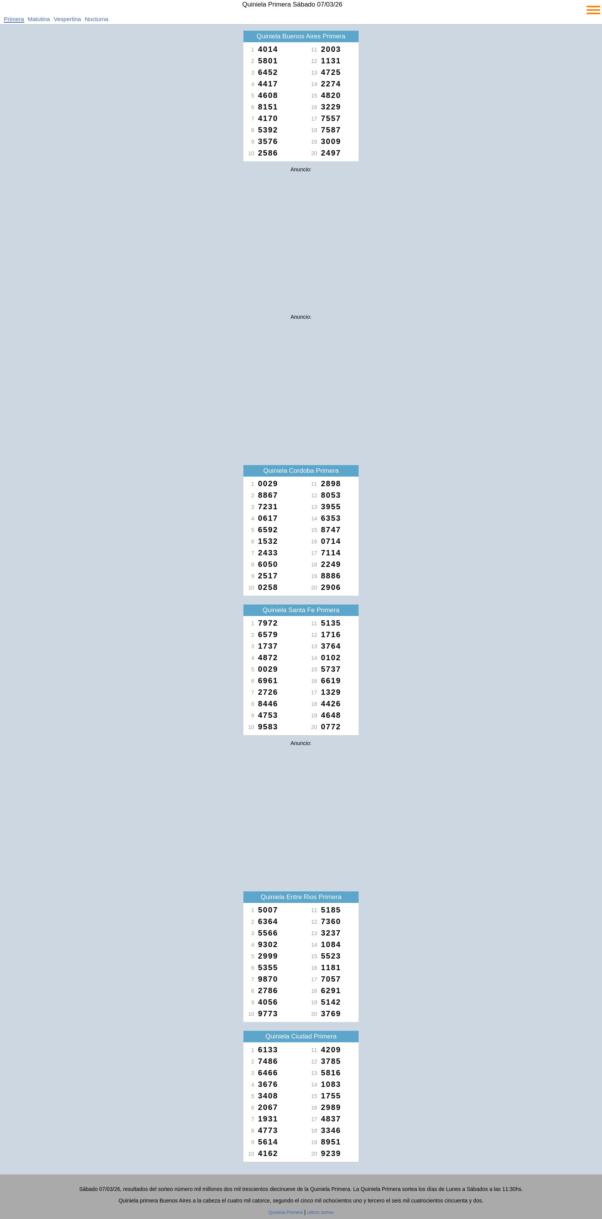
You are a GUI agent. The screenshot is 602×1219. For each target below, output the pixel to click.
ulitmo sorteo (320, 1212)
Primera (14, 19)
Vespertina (67, 19)
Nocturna (96, 19)
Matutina (39, 19)
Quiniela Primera (285, 1212)
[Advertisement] (301, 229)
